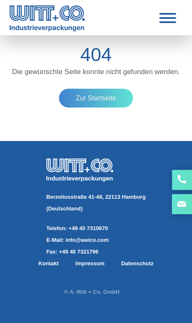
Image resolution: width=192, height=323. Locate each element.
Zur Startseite (96, 98)
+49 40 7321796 (78, 252)
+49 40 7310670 (88, 228)
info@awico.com (87, 240)
